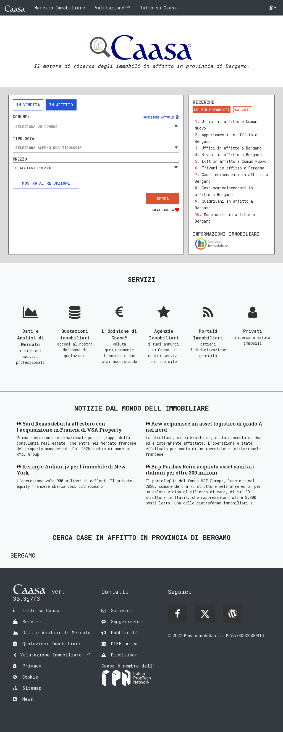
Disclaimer (124, 655)
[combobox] (96, 126)
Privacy (31, 666)
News (27, 699)
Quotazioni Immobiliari (51, 643)
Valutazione (112, 7)
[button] (272, 7)
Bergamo (22, 555)
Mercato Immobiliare (60, 8)
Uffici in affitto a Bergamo (232, 148)
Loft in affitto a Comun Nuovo (234, 161)
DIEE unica (124, 643)
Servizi (31, 621)
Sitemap (31, 688)
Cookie (30, 677)
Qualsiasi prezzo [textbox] (33, 167)
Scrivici (121, 610)
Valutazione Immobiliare (55, 655)
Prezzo (20, 159)
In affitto (61, 104)
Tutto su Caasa (158, 8)
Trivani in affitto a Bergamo (233, 168)
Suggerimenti (127, 621)
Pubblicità (124, 632)
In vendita (28, 104)
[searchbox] (96, 148)
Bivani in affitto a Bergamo (232, 154)
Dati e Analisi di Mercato (56, 632)
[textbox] (96, 126)
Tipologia (23, 139)
